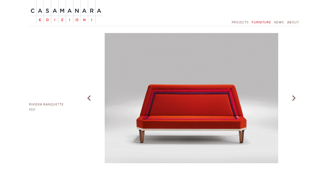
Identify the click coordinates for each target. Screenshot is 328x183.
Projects (240, 22)
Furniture (261, 22)
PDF (32, 109)
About (293, 22)
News (279, 22)
